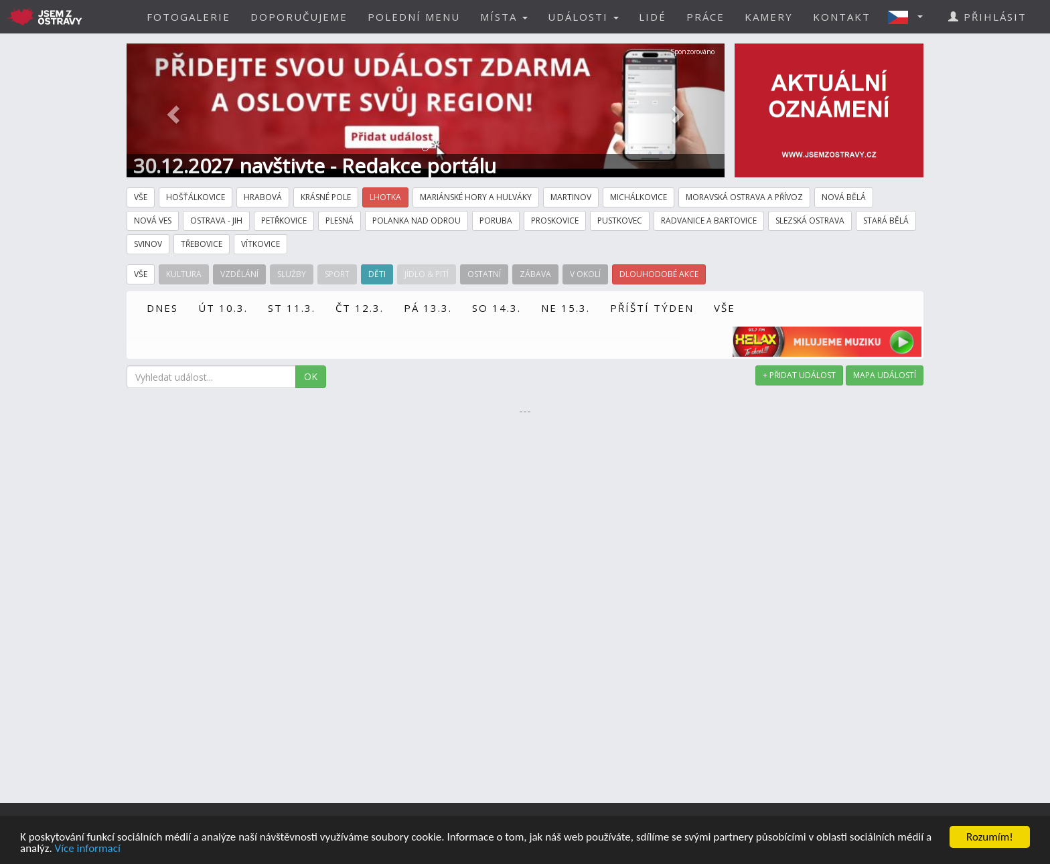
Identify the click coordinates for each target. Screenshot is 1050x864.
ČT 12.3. (359, 308)
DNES (162, 308)
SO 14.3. (496, 308)
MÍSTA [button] (504, 16)
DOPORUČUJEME (299, 16)
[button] (909, 16)
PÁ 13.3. (428, 308)
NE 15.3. (565, 308)
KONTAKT (842, 16)
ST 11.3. (291, 308)
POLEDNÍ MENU (414, 16)
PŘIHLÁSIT (987, 16)
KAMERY (769, 16)
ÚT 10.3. (223, 308)
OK (310, 376)
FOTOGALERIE (188, 16)
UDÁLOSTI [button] (583, 16)
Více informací (88, 849)
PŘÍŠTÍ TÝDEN (652, 308)
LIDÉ (652, 16)
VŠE (724, 308)
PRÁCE (705, 16)
